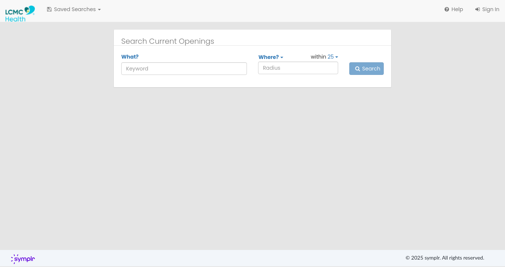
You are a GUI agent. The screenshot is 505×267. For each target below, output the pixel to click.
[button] (73, 9)
